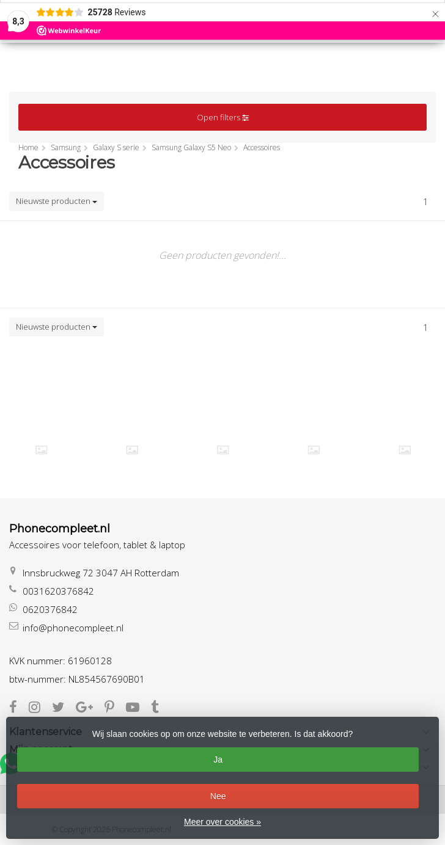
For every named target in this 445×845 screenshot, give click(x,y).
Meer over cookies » (222, 822)
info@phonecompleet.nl (73, 628)
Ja (218, 759)
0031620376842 (58, 591)
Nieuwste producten (56, 200)
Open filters (223, 117)
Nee (218, 796)
